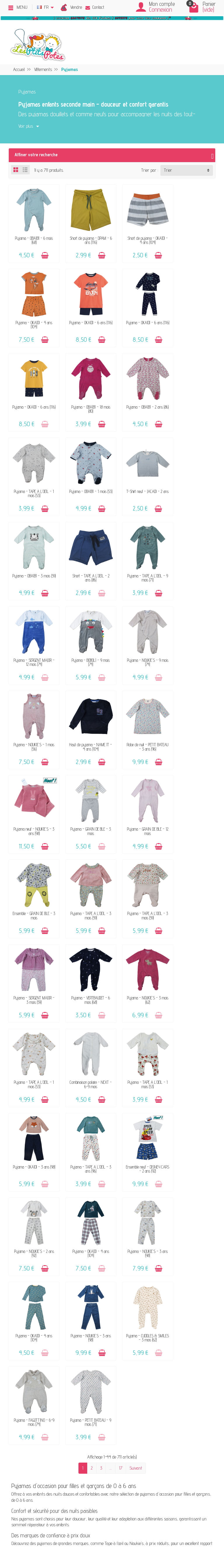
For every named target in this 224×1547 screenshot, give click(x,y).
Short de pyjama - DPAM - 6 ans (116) (85, 236)
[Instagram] (49, 1518)
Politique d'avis (172, 1329)
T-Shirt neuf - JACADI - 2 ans (192, 397)
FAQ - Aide (114, 1321)
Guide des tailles (118, 1345)
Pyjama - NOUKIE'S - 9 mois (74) (85, 559)
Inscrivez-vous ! (157, 1480)
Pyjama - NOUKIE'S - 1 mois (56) (138, 559)
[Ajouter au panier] (42, 252)
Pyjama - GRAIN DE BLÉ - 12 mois (192, 640)
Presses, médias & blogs (181, 1337)
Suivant (136, 1090)
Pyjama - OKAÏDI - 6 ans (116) (32, 317)
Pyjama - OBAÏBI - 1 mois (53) (138, 397)
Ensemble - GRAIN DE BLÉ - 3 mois (32, 721)
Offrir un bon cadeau (45, 1345)
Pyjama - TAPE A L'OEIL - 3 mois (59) (85, 721)
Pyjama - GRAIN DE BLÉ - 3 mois (138, 640)
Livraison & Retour (120, 1329)
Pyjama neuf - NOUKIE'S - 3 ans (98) (85, 640)
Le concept (37, 1313)
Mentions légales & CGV (179, 1313)
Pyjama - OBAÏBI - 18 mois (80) (191, 317)
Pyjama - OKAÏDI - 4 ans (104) (192, 236)
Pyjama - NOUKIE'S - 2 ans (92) (32, 963)
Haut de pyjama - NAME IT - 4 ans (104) (192, 559)
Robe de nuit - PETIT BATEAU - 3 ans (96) (32, 640)
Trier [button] (168, 170)
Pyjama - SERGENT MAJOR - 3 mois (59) (192, 721)
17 (120, 1090)
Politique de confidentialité (181, 1321)
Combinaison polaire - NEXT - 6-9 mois (191, 802)
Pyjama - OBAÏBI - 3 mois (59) (32, 478)
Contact (94, 7)
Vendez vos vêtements (47, 1321)
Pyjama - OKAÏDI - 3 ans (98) (85, 882)
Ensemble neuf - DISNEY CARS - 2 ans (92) (192, 882)
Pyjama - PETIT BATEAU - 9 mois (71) (192, 1044)
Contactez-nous (117, 1313)
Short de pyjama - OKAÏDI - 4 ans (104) (138, 236)
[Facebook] (22, 1518)
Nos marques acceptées (48, 1329)
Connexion (160, 9)
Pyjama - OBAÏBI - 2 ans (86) (32, 397)
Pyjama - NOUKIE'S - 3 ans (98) (138, 963)
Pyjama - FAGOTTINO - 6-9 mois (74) (138, 1044)
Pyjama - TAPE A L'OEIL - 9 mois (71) (139, 478)
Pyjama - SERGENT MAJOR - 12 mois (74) (192, 478)
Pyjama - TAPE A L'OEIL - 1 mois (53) (85, 397)
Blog (163, 1345)
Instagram (168, 1369)
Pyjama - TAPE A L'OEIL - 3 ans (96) (139, 882)
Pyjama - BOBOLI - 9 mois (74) (32, 559)
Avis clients (37, 1337)
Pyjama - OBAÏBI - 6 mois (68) (32, 236)
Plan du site (170, 1353)
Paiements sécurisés (122, 1337)
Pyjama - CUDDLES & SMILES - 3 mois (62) (85, 1044)
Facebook (167, 1361)
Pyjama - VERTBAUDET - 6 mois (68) (32, 802)
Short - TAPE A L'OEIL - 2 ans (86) (85, 478)
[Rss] (36, 1518)
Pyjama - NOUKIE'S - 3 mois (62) (85, 802)
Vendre (76, 7)
